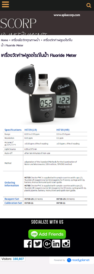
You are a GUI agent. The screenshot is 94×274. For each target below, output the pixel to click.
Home (4, 40)
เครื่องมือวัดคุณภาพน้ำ (26, 40)
